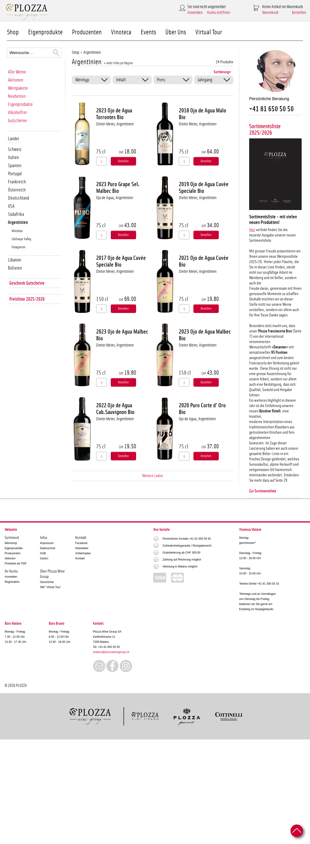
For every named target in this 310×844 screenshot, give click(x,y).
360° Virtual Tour (50, 587)
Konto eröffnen (218, 12)
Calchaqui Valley (21, 239)
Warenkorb (270, 12)
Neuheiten (17, 96)
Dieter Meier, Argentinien (115, 124)
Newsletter (81, 548)
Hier (252, 230)
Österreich (17, 190)
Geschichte (47, 582)
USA (11, 206)
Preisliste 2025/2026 (27, 299)
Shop (13, 32)
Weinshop (11, 543)
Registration (12, 581)
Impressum (47, 543)
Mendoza (17, 231)
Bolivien (15, 268)
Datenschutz (47, 548)
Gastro (44, 558)
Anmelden (194, 12)
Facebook (81, 543)
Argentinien (18, 222)
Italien (13, 157)
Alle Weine (17, 72)
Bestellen (299, 12)
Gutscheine (17, 120)
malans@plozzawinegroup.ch (111, 652)
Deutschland (18, 198)
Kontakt (80, 558)
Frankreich (17, 181)
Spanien (14, 165)
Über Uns (175, 32)
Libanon (14, 260)
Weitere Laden (152, 476)
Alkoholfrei (17, 112)
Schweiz (14, 149)
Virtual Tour (208, 32)
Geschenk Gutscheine (27, 283)
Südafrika (16, 214)
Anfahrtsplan (83, 553)
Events (148, 32)
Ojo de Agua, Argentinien (114, 198)
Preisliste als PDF (16, 563)
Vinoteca (121, 32)
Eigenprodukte (45, 32)
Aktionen (15, 80)
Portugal (15, 173)
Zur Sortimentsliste (262, 491)
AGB (43, 553)
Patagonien (19, 247)
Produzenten (87, 32)
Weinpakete (18, 88)
